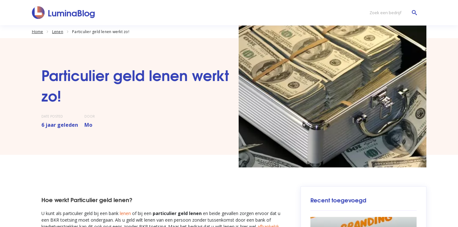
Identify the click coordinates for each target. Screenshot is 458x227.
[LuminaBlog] (63, 12)
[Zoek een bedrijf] (391, 12)
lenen (125, 213)
